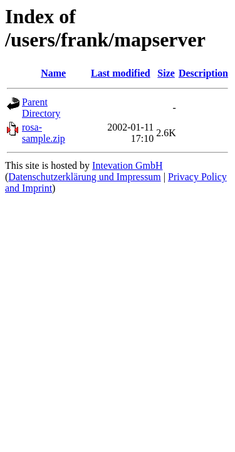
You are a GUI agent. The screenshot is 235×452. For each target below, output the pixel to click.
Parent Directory (41, 108)
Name (53, 73)
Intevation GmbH (127, 165)
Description (203, 73)
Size (166, 73)
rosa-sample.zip (43, 133)
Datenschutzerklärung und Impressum (84, 176)
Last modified (120, 73)
